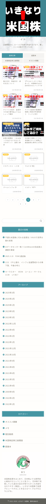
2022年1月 (10, 342)
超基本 (33, 55)
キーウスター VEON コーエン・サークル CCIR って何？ (24, 273)
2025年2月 (10, 298)
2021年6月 (10, 373)
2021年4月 (10, 385)
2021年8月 (10, 367)
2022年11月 (10, 323)
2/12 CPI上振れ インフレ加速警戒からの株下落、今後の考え (24, 264)
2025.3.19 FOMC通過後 (15, 256)
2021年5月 (10, 379)
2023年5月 (10, 311)
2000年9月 (10, 391)
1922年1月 (10, 404)
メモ (7, 428)
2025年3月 (10, 292)
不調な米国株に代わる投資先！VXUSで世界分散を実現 (24, 239)
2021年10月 (10, 354)
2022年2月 (10, 336)
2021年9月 (10, 360)
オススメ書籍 (34, 61)
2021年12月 (10, 348)
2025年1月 (10, 305)
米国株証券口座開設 (12, 61)
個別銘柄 (9, 434)
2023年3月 (10, 317)
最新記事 (12, 55)
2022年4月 (10, 329)
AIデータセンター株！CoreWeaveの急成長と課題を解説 (23, 248)
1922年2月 (10, 398)
